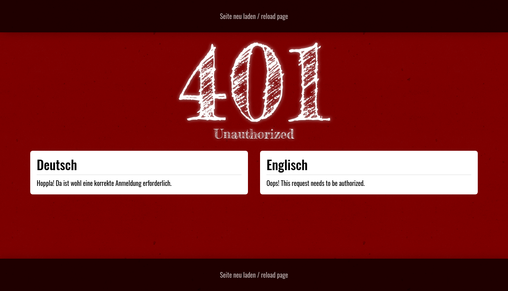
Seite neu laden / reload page (254, 16)
